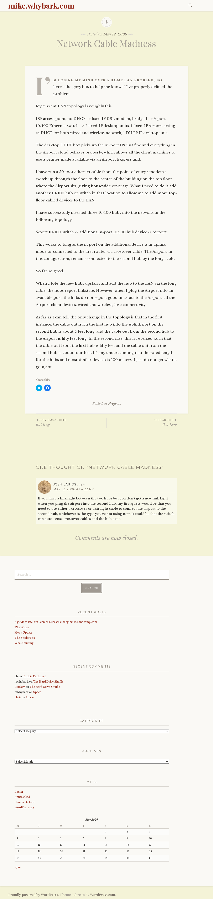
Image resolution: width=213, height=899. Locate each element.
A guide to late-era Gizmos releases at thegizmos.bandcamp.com (56, 621)
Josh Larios (64, 484)
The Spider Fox (25, 637)
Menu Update (23, 632)
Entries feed (22, 796)
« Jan (18, 867)
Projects (114, 403)
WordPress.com (102, 894)
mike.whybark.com (41, 5)
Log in (19, 791)
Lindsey (20, 686)
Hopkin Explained (34, 676)
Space (37, 691)
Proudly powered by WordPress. (33, 894)
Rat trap (71, 422)
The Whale (22, 627)
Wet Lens (142, 422)
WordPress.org (24, 807)
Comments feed (25, 801)
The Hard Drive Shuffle (48, 681)
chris (18, 697)
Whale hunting (24, 642)
